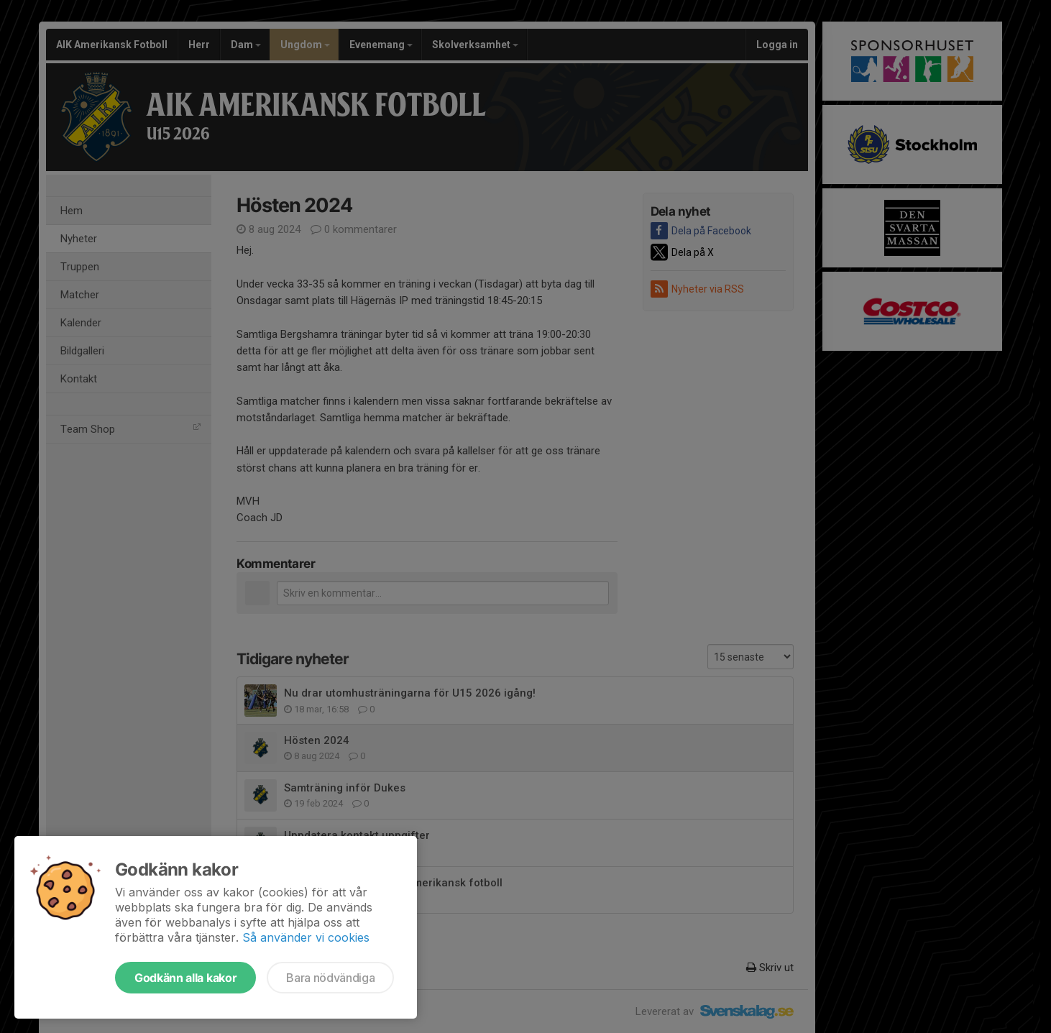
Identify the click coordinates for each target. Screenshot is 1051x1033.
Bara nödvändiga (330, 977)
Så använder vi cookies (306, 937)
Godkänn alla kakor (185, 977)
